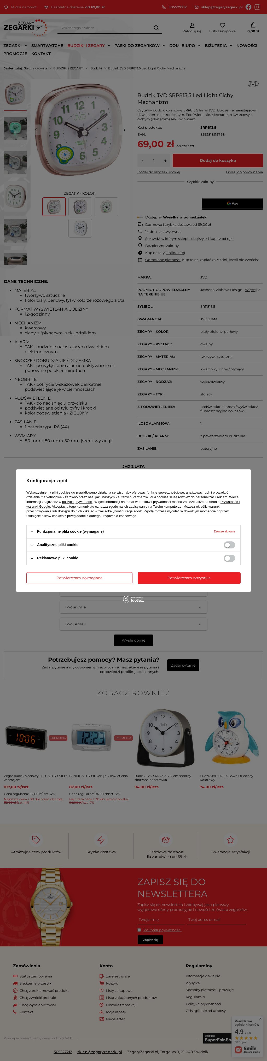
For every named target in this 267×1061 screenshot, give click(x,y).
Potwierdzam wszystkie (189, 578)
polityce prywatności (77, 502)
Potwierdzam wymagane (79, 578)
